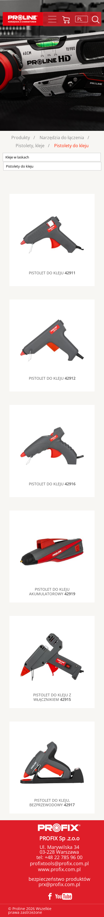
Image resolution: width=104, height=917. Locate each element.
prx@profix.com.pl (59, 884)
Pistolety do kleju (71, 146)
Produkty (20, 137)
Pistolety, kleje (30, 146)
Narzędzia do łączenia (62, 137)
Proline (23, 19)
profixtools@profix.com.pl (59, 863)
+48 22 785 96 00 (62, 857)
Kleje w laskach (17, 157)
